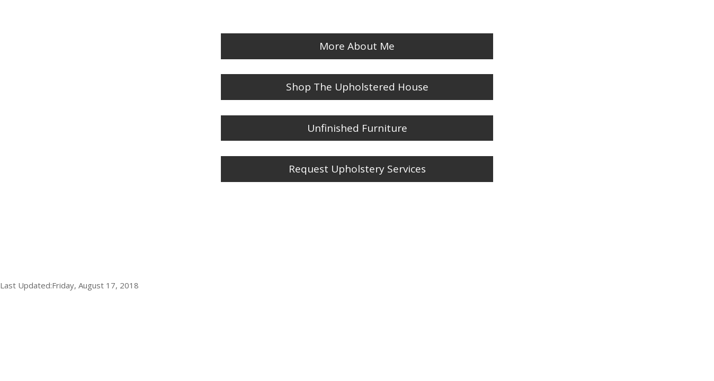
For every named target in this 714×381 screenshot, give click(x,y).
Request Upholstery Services (357, 169)
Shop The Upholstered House (357, 87)
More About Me (357, 46)
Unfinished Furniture (357, 128)
